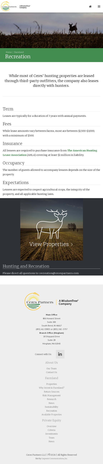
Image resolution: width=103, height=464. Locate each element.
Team (51, 437)
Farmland (19, 52)
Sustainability (51, 407)
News (51, 403)
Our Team (51, 368)
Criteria (51, 430)
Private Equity (51, 420)
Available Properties (52, 414)
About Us (51, 362)
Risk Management (51, 395)
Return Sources (51, 391)
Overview (51, 426)
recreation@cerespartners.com (59, 273)
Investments (51, 433)
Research (51, 399)
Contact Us (51, 372)
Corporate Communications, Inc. (54, 458)
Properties (51, 384)
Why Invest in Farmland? (51, 387)
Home (9, 52)
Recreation (51, 410)
